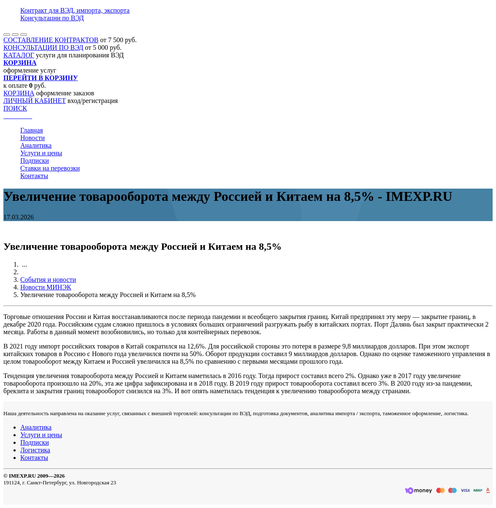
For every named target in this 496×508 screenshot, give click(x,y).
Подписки (34, 160)
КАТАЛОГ (18, 55)
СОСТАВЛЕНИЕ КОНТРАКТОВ (50, 39)
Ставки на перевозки (50, 168)
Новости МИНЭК (45, 287)
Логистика (35, 450)
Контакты (34, 175)
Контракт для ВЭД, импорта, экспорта (75, 10)
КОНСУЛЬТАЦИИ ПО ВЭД (43, 47)
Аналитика (35, 145)
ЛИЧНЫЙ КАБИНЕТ (34, 100)
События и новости (48, 279)
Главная (31, 130)
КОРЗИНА (19, 93)
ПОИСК (15, 108)
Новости (32, 137)
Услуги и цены (41, 153)
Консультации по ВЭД (52, 18)
